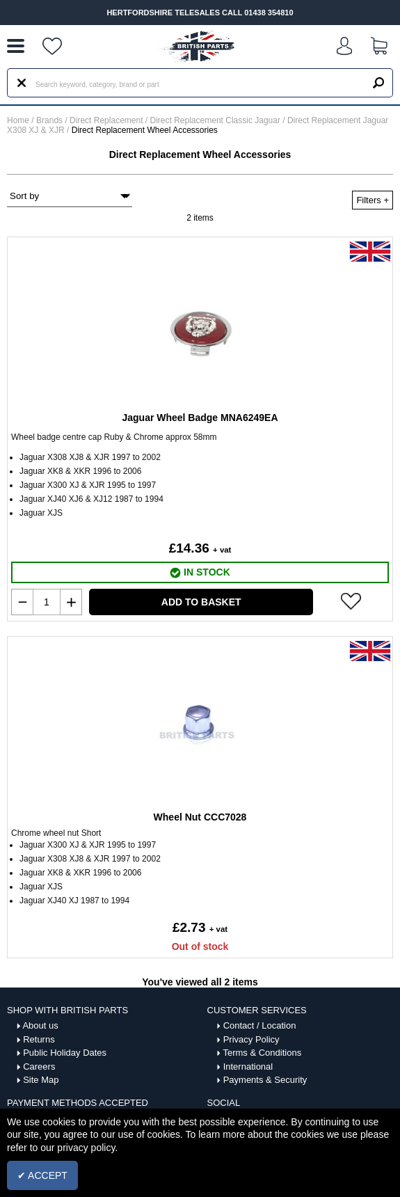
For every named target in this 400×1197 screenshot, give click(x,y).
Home (18, 120)
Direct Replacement (107, 120)
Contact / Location (259, 1025)
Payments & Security (265, 1080)
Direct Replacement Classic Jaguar (216, 120)
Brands (49, 120)
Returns (39, 1039)
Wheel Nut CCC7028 (200, 817)
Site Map (40, 1080)
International (248, 1066)
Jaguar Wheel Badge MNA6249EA (200, 417)
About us (40, 1025)
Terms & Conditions (262, 1052)
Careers (39, 1066)
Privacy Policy (251, 1039)
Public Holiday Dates (64, 1052)
